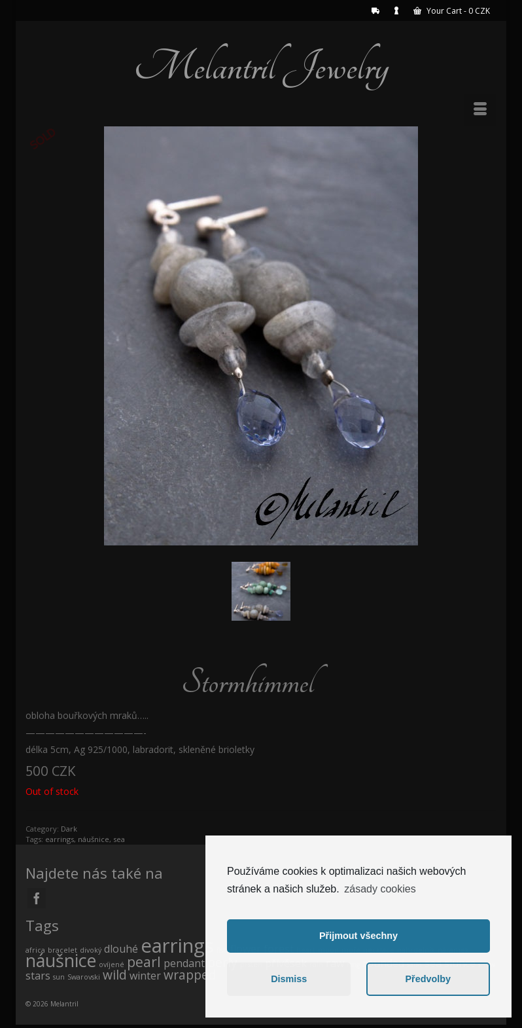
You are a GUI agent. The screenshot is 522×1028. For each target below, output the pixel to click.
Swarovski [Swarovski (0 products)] (83, 977)
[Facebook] (36, 898)
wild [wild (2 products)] (115, 974)
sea (119, 839)
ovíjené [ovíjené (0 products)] (111, 964)
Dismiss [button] (289, 979)
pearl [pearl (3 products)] (144, 961)
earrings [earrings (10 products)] (177, 945)
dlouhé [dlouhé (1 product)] (121, 949)
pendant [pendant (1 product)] (184, 963)
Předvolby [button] (428, 979)
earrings (59, 839)
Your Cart (451, 10)
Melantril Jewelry (261, 66)
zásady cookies (379, 888)
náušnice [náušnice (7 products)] (61, 960)
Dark (69, 829)
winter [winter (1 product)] (145, 975)
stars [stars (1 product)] (38, 975)
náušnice (93, 839)
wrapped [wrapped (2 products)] (190, 974)
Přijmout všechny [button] (358, 935)
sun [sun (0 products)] (59, 977)
